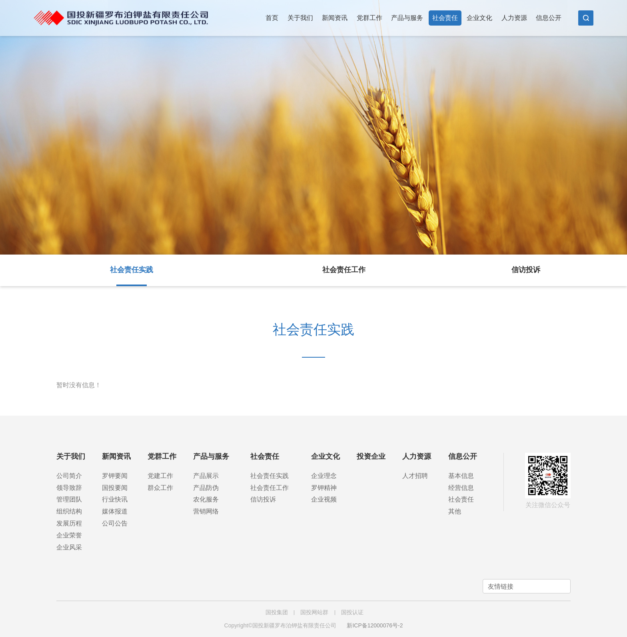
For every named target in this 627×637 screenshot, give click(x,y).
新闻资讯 (334, 17)
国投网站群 (314, 612)
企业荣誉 (69, 535)
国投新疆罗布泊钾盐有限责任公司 (121, 14)
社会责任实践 (131, 270)
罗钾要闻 (115, 475)
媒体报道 (115, 511)
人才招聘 (415, 475)
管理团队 (69, 499)
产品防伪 (206, 487)
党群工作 (369, 17)
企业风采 (69, 547)
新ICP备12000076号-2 (375, 625)
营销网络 (206, 511)
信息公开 (548, 17)
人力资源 (514, 17)
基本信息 (461, 475)
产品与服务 (407, 17)
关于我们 (300, 17)
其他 (454, 511)
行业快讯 (115, 499)
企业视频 (324, 499)
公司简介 (69, 475)
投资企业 (371, 456)
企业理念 (324, 475)
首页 (272, 17)
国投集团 (277, 612)
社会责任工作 (343, 270)
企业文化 (479, 17)
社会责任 (445, 17)
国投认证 (352, 612)
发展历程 (69, 523)
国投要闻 (115, 487)
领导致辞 (69, 487)
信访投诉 (525, 270)
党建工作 (160, 475)
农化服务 (206, 499)
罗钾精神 (324, 487)
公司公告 (115, 523)
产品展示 (206, 475)
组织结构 (69, 511)
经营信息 (461, 487)
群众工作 (160, 487)
